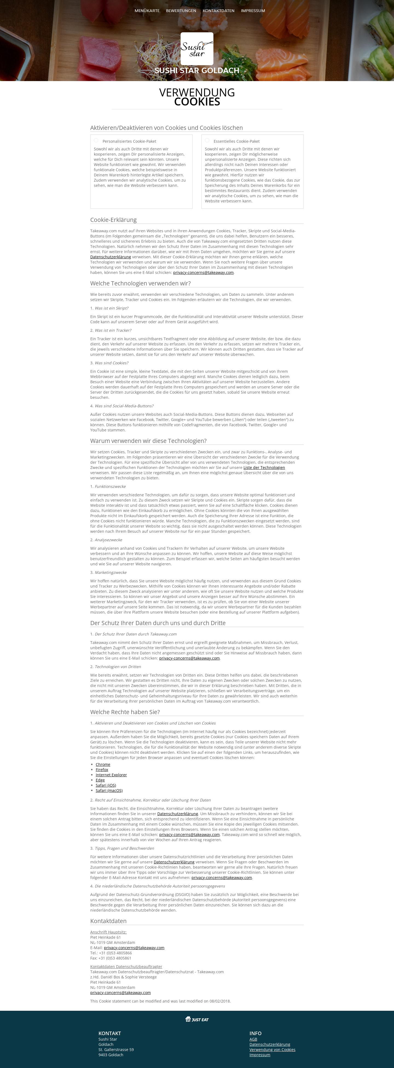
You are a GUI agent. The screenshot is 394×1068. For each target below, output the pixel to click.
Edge (100, 780)
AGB (253, 1039)
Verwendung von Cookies (273, 1049)
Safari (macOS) (109, 790)
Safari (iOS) (106, 785)
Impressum (253, 10)
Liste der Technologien (264, 467)
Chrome (103, 764)
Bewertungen (181, 10)
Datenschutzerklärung (110, 256)
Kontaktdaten (218, 10)
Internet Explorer (111, 774)
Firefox (102, 769)
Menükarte (147, 10)
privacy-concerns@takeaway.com (203, 272)
